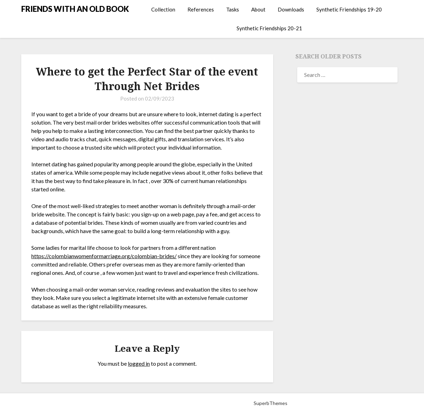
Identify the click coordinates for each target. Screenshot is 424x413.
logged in (139, 363)
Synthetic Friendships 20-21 (269, 28)
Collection (163, 9)
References (200, 9)
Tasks (232, 9)
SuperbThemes (270, 403)
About (258, 9)
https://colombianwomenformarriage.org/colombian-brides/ (104, 256)
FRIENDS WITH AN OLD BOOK (75, 9)
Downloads (291, 9)
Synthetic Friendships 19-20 (349, 9)
